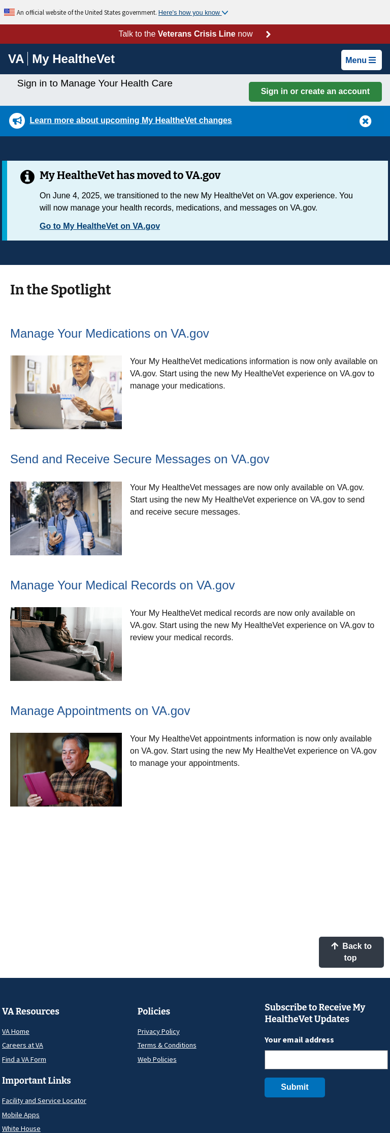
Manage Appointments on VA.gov (100, 711)
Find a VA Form (24, 1059)
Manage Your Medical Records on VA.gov (122, 585)
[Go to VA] (18, 59)
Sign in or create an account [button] (315, 91)
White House (21, 1128)
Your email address (299, 1039)
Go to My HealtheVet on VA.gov (100, 226)
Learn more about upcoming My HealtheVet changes (130, 120)
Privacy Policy (159, 1031)
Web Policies (157, 1059)
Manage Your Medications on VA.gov (109, 333)
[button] (365, 120)
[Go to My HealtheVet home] (73, 60)
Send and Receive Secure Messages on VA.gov (140, 459)
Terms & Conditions (167, 1045)
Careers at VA (22, 1045)
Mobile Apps (21, 1114)
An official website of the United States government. (87, 12)
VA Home (15, 1031)
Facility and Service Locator (44, 1100)
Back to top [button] (351, 952)
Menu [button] (360, 60)
